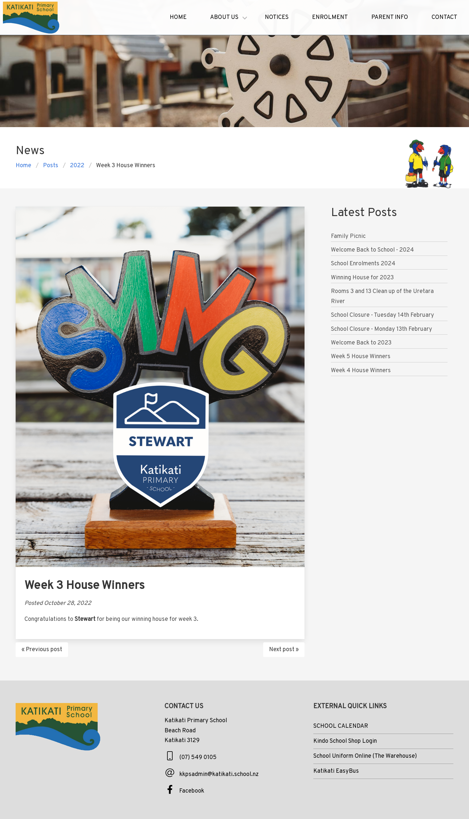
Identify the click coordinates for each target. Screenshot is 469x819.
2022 (77, 165)
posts (50, 165)
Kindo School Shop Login (345, 741)
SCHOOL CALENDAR (340, 726)
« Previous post (41, 649)
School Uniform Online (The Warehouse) (365, 756)
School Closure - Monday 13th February (381, 329)
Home (23, 165)
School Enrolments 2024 (363, 264)
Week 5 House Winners (361, 356)
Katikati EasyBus (336, 771)
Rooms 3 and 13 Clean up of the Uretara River (382, 296)
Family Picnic (348, 236)
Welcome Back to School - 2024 (372, 250)
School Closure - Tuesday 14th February (382, 315)
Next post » (284, 649)
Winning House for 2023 (362, 278)
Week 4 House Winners (361, 370)
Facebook (191, 791)
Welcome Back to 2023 (361, 343)
